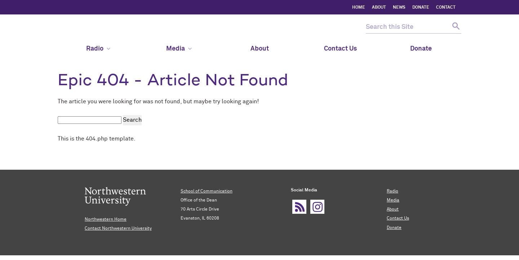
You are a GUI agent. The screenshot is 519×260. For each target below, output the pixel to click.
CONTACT (446, 7)
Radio (392, 191)
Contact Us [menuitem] (340, 49)
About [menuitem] (259, 49)
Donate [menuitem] (421, 49)
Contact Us (398, 218)
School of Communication (206, 191)
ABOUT (379, 7)
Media (179, 49)
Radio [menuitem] (98, 49)
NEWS (399, 7)
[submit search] (455, 27)
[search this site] (407, 27)
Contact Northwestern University (118, 228)
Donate (394, 228)
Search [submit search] (132, 120)
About (393, 209)
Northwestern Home (106, 219)
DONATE (420, 7)
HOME (358, 7)
